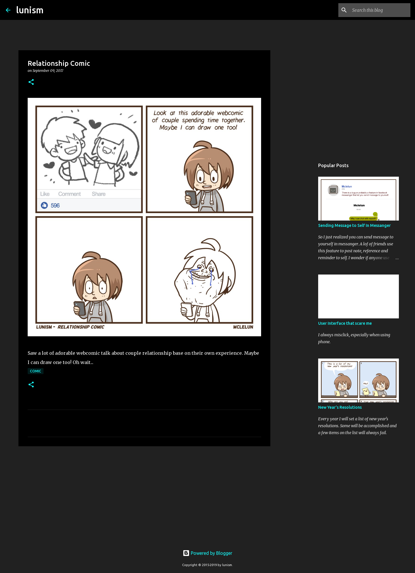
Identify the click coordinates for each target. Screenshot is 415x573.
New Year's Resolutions (340, 407)
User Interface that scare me (345, 323)
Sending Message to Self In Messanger (354, 225)
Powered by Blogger (207, 553)
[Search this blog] (380, 10)
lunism (30, 10)
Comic (35, 371)
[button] (31, 82)
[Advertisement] (144, 495)
